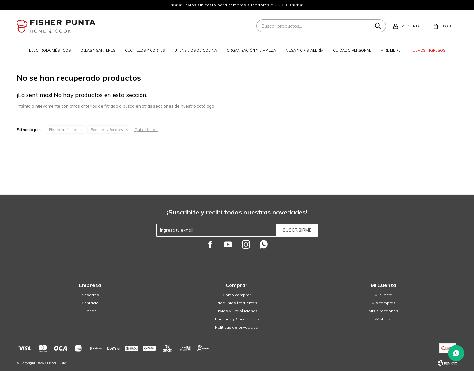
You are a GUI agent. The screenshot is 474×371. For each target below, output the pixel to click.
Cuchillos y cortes (145, 50)
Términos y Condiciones (236, 319)
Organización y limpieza (251, 50)
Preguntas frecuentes (236, 302)
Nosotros (90, 294)
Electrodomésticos (50, 50)
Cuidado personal (352, 50)
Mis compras (383, 302)
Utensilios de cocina (196, 50)
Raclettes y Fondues (107, 129)
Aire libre (391, 50)
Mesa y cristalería (304, 50)
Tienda (90, 310)
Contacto (90, 302)
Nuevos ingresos (427, 50)
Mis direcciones (383, 310)
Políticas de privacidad (236, 327)
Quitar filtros (146, 129)
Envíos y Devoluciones (237, 310)
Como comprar (237, 294)
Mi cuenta (383, 294)
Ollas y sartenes (97, 50)
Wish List (383, 319)
